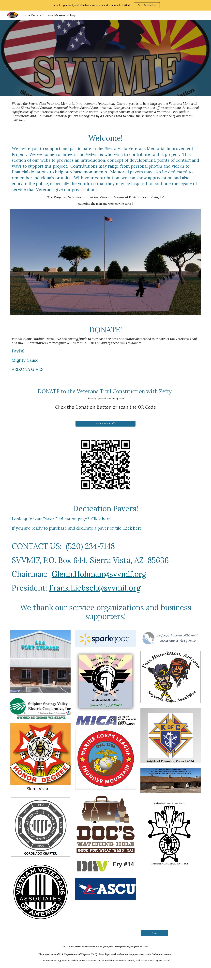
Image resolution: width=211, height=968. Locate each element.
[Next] (154, 933)
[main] (105, 111)
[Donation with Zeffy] (105, 424)
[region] (105, 5)
